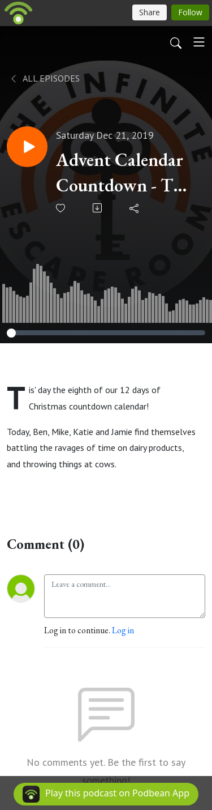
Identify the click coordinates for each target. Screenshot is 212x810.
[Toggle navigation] (199, 42)
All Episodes (44, 78)
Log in (123, 630)
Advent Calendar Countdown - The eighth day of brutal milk (123, 173)
